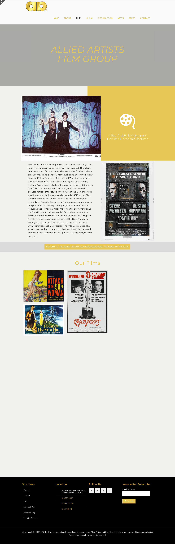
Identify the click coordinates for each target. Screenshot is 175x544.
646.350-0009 (67, 504)
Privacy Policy (29, 513)
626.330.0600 (67, 498)
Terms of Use (29, 507)
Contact (26, 490)
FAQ (25, 501)
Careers (26, 496)
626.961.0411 (67, 509)
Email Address (128, 489)
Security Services (30, 518)
